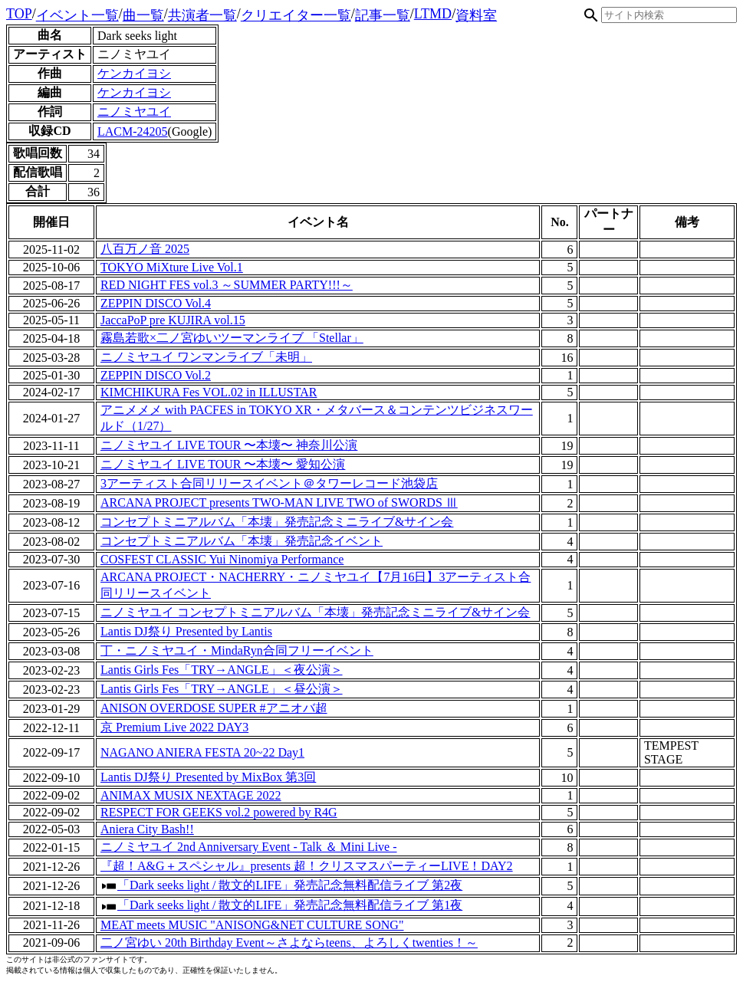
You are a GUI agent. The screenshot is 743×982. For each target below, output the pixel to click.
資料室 (476, 15)
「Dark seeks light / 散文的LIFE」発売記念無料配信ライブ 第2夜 (289, 885)
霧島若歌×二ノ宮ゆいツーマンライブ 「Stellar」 (231, 337)
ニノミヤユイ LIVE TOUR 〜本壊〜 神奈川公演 (228, 445)
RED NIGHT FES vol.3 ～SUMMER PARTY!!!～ (226, 284)
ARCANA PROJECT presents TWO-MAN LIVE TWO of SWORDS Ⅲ (279, 502)
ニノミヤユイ (134, 111)
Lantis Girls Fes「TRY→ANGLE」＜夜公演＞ (221, 669)
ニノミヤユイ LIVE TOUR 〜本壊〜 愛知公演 (222, 464)
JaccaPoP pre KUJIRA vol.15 (172, 320)
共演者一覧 (202, 15)
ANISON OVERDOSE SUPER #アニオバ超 (213, 707)
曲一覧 (143, 15)
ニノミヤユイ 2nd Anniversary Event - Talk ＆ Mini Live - (248, 846)
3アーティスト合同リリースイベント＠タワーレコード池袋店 (269, 483)
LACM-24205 (132, 131)
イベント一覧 (77, 15)
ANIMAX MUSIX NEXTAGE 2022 (190, 795)
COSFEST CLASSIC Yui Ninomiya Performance (222, 559)
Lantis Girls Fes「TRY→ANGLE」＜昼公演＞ (221, 688)
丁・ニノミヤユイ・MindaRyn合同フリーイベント (236, 650)
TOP (19, 13)
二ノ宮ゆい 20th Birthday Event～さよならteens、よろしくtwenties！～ (289, 942)
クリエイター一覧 (296, 15)
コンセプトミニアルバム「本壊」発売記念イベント (241, 540)
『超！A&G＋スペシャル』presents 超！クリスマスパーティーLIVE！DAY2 (306, 865)
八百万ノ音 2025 (144, 248)
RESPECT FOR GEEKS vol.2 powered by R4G (218, 812)
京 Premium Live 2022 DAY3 (174, 727)
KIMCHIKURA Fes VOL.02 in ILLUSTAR (208, 392)
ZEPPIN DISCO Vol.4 (155, 303)
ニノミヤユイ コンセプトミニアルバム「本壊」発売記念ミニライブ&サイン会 (315, 612)
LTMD (433, 13)
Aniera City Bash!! (147, 829)
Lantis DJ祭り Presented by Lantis (186, 631)
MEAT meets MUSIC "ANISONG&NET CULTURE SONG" (251, 924)
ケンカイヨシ (134, 73)
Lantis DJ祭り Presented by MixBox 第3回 (208, 776)
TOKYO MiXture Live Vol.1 (171, 267)
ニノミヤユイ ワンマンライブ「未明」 (206, 356)
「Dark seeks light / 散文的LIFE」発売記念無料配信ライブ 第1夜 (289, 904)
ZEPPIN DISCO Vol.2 (155, 375)
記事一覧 (382, 15)
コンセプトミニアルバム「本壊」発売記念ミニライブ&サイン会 (276, 521)
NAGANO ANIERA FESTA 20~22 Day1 (202, 752)
